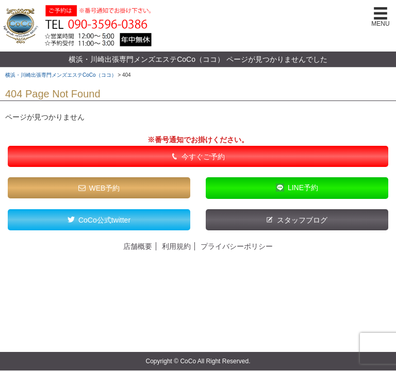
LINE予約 (303, 187)
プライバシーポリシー (237, 246)
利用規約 (176, 246)
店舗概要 (137, 246)
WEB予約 (104, 188)
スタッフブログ (302, 220)
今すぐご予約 (203, 157)
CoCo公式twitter (104, 220)
